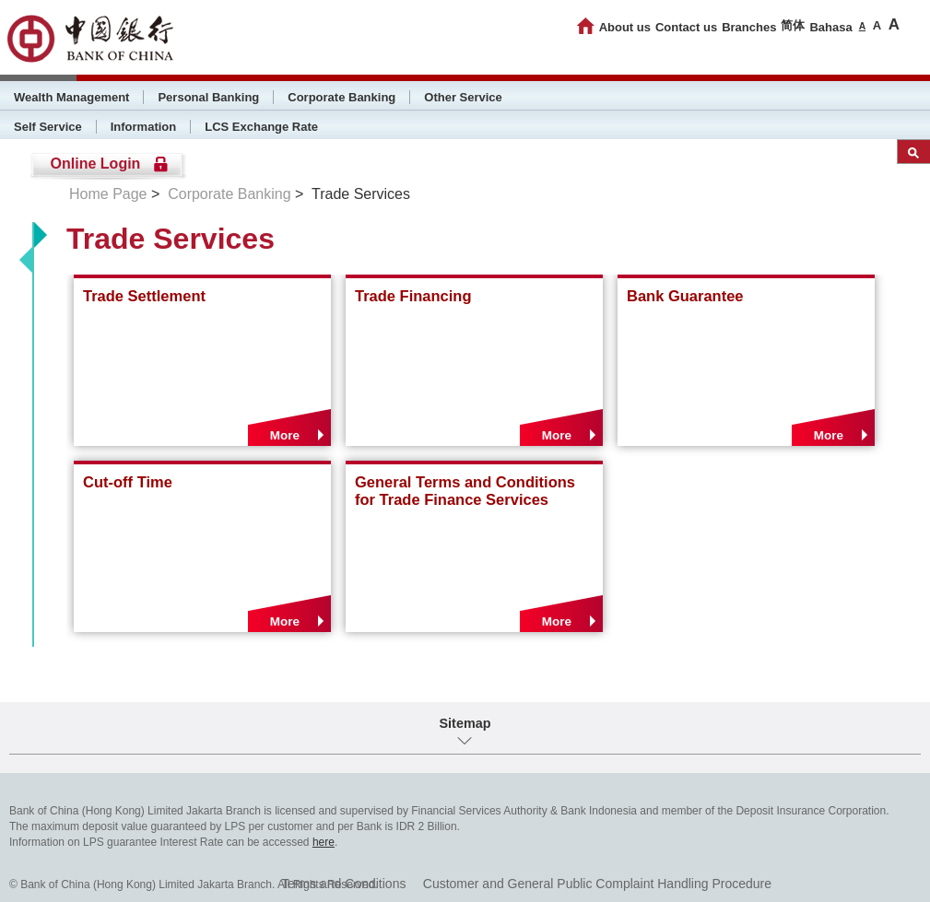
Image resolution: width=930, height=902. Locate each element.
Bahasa (830, 27)
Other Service (463, 97)
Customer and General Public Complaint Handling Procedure (597, 883)
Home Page (108, 194)
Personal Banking (208, 97)
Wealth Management (71, 97)
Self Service (48, 127)
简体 (793, 25)
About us (625, 27)
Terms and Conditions (343, 883)
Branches (749, 27)
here (323, 842)
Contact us (686, 27)
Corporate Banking (341, 97)
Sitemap (465, 723)
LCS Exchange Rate (261, 127)
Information (144, 127)
